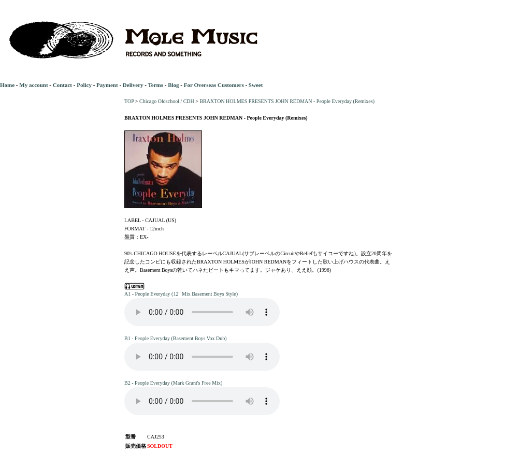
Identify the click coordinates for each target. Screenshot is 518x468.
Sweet (256, 85)
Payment (107, 85)
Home (7, 85)
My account (33, 85)
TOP (129, 101)
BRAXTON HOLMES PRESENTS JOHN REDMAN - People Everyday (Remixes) (287, 101)
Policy (84, 85)
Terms (155, 85)
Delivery (133, 85)
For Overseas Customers (214, 85)
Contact (62, 85)
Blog (173, 85)
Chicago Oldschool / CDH (166, 101)
